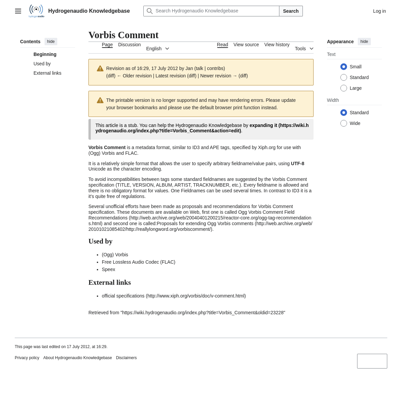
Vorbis (108, 153)
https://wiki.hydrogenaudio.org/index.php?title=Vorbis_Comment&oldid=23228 (203, 312)
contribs (215, 68)
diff (111, 75)
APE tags (219, 147)
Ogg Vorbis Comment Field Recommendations (191, 214)
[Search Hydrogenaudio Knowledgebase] (211, 11)
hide (51, 41)
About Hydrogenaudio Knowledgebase (77, 357)
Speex (108, 269)
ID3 (196, 147)
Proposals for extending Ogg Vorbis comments (205, 223)
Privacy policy (27, 357)
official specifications (123, 295)
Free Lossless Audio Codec (130, 262)
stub (132, 125)
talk (199, 68)
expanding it (263, 125)
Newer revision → (218, 75)
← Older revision (134, 75)
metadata (145, 147)
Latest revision (170, 75)
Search (291, 11)
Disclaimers (126, 357)
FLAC (131, 153)
